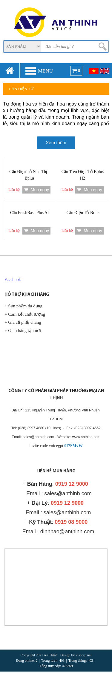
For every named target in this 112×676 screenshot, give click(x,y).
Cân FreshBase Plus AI (29, 212)
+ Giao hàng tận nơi (22, 330)
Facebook (12, 279)
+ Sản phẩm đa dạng (23, 306)
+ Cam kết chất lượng (24, 314)
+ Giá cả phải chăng (22, 322)
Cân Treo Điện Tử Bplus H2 (83, 174)
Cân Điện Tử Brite (83, 212)
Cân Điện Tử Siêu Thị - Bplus (29, 174)
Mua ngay (36, 189)
